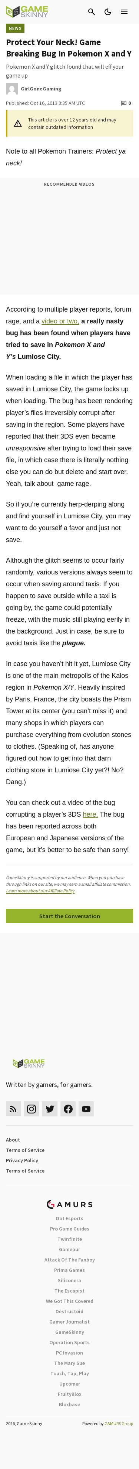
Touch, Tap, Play (69, 1373)
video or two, (60, 321)
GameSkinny (69, 1332)
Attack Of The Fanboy (69, 1259)
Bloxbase (69, 1404)
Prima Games (69, 1270)
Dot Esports (69, 1218)
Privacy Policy (22, 1160)
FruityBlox (70, 1394)
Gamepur (69, 1249)
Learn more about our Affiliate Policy (40, 890)
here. (90, 814)
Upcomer (69, 1383)
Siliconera (69, 1280)
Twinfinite (69, 1239)
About (13, 1139)
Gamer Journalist (69, 1321)
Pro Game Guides (69, 1228)
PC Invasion (69, 1352)
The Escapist (69, 1290)
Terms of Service (25, 1150)
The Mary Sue (69, 1363)
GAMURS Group (119, 1423)
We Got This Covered (69, 1301)
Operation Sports (69, 1342)
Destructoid (69, 1311)
